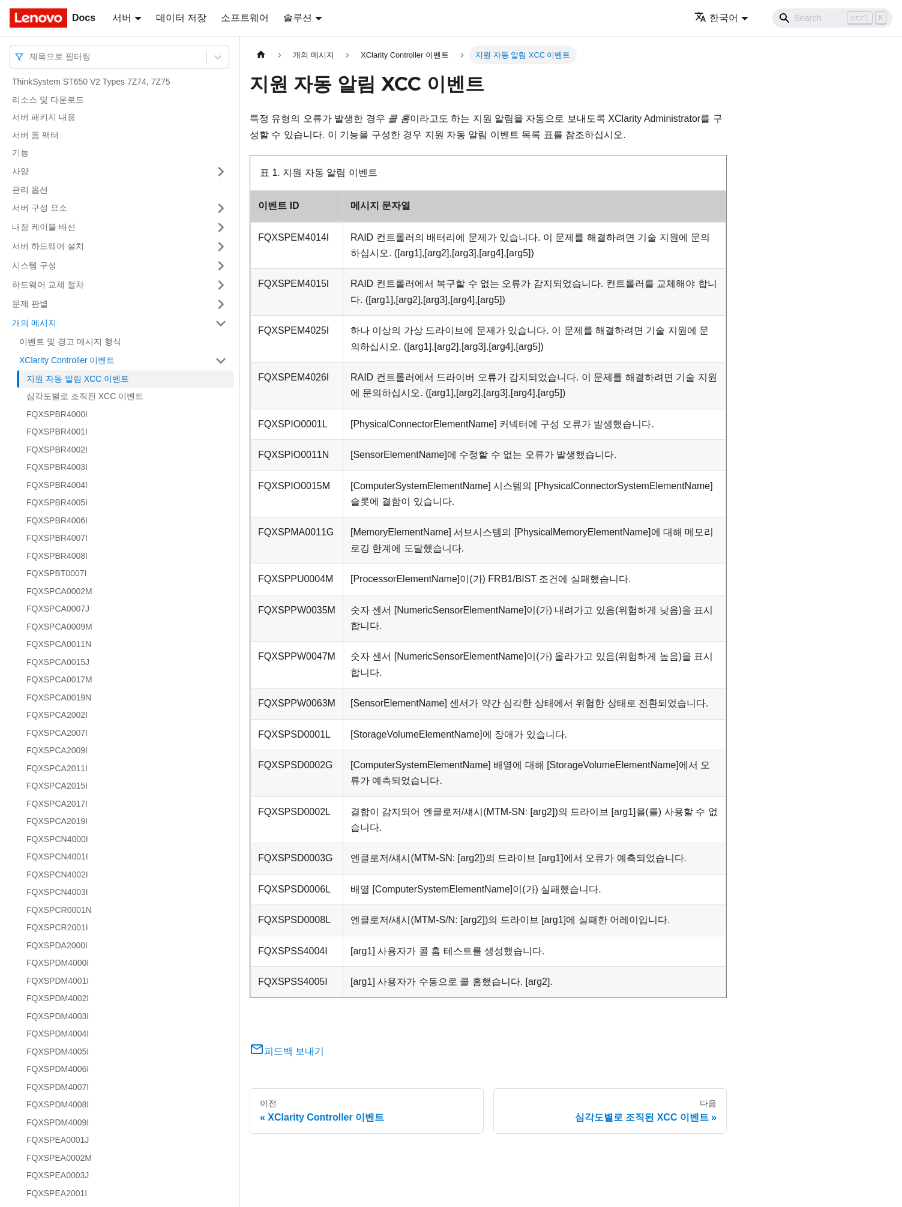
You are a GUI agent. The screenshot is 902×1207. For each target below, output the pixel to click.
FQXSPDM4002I (57, 998)
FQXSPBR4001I (57, 431)
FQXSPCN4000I (57, 839)
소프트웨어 (245, 18)
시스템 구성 (34, 265)
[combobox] (30, 57)
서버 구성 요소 (39, 207)
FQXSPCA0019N (58, 697)
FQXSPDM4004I (57, 1033)
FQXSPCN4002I (57, 874)
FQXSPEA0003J (57, 1175)
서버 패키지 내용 (44, 117)
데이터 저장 (181, 18)
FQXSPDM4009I (57, 1122)
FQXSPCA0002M (59, 591)
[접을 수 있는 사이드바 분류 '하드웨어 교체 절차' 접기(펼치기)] (221, 285)
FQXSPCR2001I (57, 927)
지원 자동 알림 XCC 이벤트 (77, 379)
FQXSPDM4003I (57, 1016)
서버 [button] (121, 18)
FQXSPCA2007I (57, 733)
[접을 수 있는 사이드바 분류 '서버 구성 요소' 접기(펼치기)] (221, 208)
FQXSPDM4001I (57, 981)
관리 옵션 (30, 189)
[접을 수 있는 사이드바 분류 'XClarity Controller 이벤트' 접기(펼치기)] (221, 360)
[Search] (832, 18)
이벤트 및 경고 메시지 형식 (70, 341)
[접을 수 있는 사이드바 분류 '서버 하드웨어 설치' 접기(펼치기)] (221, 246)
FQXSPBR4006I (57, 520)
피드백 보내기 (287, 1051)
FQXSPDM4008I (57, 1104)
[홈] (261, 55)
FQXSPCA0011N (58, 644)
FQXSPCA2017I (57, 803)
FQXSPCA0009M (59, 626)
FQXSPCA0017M (59, 679)
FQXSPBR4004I (57, 485)
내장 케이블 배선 (44, 227)
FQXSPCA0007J (57, 608)
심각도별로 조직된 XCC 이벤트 (84, 396)
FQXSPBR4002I (57, 449)
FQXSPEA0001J (57, 1140)
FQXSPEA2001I (56, 1193)
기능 (20, 152)
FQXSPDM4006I (57, 1069)
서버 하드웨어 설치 (48, 246)
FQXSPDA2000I (57, 945)
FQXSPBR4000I (57, 414)
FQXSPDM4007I (57, 1087)
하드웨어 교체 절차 (48, 284)
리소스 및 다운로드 (48, 99)
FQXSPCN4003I (57, 892)
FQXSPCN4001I (57, 856)
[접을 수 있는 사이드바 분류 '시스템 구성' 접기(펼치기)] (221, 265)
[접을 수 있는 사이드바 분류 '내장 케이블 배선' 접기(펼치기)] (221, 227)
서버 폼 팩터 (35, 135)
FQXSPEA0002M (59, 1158)
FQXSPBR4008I (57, 556)
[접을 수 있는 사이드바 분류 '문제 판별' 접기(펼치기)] (221, 304)
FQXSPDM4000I (57, 963)
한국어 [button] (716, 18)
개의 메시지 (34, 323)
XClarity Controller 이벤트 (67, 360)
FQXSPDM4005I (57, 1051)
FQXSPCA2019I (57, 821)
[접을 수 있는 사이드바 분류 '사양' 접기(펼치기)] (221, 171)
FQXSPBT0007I (56, 573)
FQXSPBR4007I (57, 538)
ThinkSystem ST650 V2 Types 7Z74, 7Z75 (91, 81)
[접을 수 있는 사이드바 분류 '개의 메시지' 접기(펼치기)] (221, 323)
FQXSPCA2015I (57, 785)
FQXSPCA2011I (57, 768)
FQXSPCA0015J (57, 662)
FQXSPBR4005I (57, 502)
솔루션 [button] (297, 18)
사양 (20, 171)
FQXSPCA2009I (57, 750)
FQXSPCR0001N (59, 910)
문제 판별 (30, 304)
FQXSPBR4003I (57, 467)
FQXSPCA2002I (57, 715)
